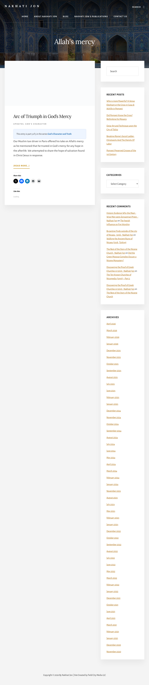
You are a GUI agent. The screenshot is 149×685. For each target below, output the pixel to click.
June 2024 (111, 451)
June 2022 (111, 565)
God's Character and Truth (60, 134)
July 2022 (111, 558)
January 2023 (112, 524)
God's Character (36, 124)
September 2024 (114, 431)
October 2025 (112, 364)
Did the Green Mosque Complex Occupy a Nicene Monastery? (121, 257)
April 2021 (111, 618)
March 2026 (112, 330)
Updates (18, 124)
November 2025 (114, 357)
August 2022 (112, 551)
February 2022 (113, 585)
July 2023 (111, 504)
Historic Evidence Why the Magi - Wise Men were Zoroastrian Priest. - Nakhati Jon (122, 217)
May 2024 (111, 457)
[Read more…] (21, 166)
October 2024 (113, 424)
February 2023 (113, 518)
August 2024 (112, 437)
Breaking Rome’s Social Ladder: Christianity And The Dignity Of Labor (120, 140)
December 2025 (114, 350)
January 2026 (112, 344)
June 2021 (111, 611)
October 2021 (112, 605)
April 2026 (111, 324)
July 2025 (111, 384)
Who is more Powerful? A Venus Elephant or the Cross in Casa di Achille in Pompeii (121, 105)
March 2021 (112, 625)
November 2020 (114, 652)
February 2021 (113, 631)
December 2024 (114, 411)
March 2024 (112, 471)
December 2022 (114, 531)
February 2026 (113, 337)
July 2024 (111, 444)
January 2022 (112, 591)
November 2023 (114, 491)
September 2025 (114, 370)
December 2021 (113, 598)
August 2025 (112, 377)
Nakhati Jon (23, 6)
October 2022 (113, 538)
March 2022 (112, 578)
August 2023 (112, 498)
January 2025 (112, 404)
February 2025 (113, 397)
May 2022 (111, 571)
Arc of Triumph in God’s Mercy (42, 116)
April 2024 (111, 464)
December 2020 (114, 645)
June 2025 (111, 391)
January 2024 (112, 484)
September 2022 (114, 544)
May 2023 (111, 511)
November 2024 (114, 417)
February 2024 (113, 478)
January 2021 (112, 638)
